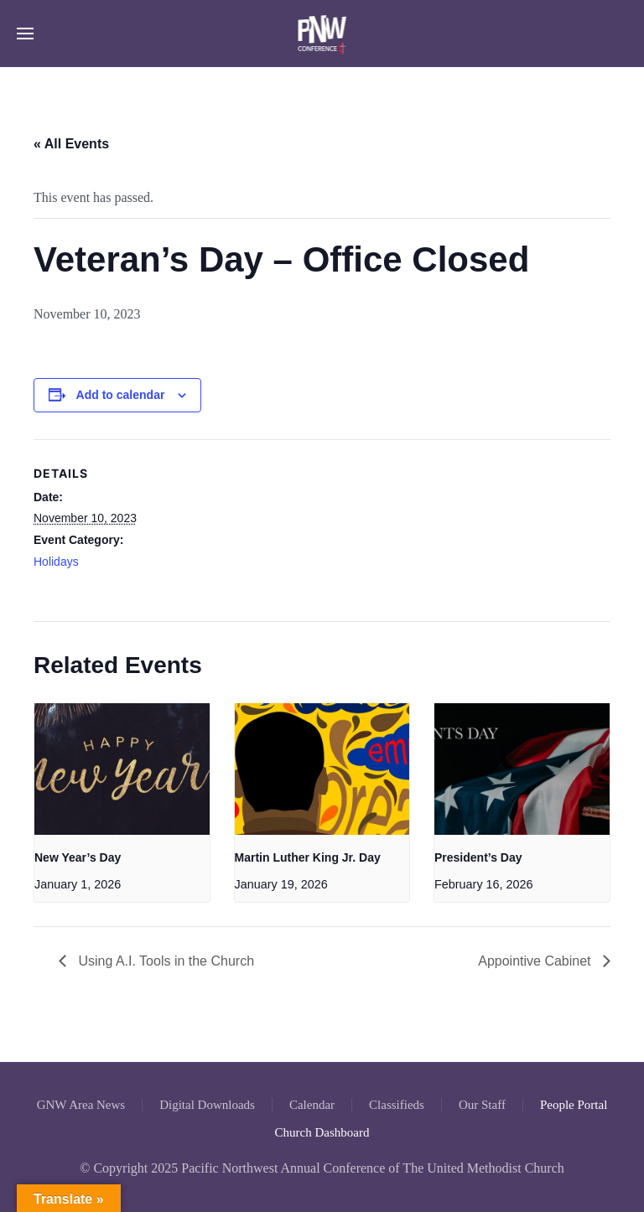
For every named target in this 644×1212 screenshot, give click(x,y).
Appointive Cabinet (536, 961)
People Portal (573, 1104)
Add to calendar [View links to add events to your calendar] (120, 394)
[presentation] (122, 769)
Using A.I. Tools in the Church (164, 961)
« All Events (71, 144)
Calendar (312, 1104)
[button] (25, 33)
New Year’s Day (77, 857)
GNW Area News (81, 1104)
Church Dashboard (322, 1132)
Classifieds (396, 1104)
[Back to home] (322, 33)
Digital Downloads (207, 1104)
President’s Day (478, 857)
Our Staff (482, 1104)
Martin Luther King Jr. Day (308, 857)
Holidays (56, 561)
